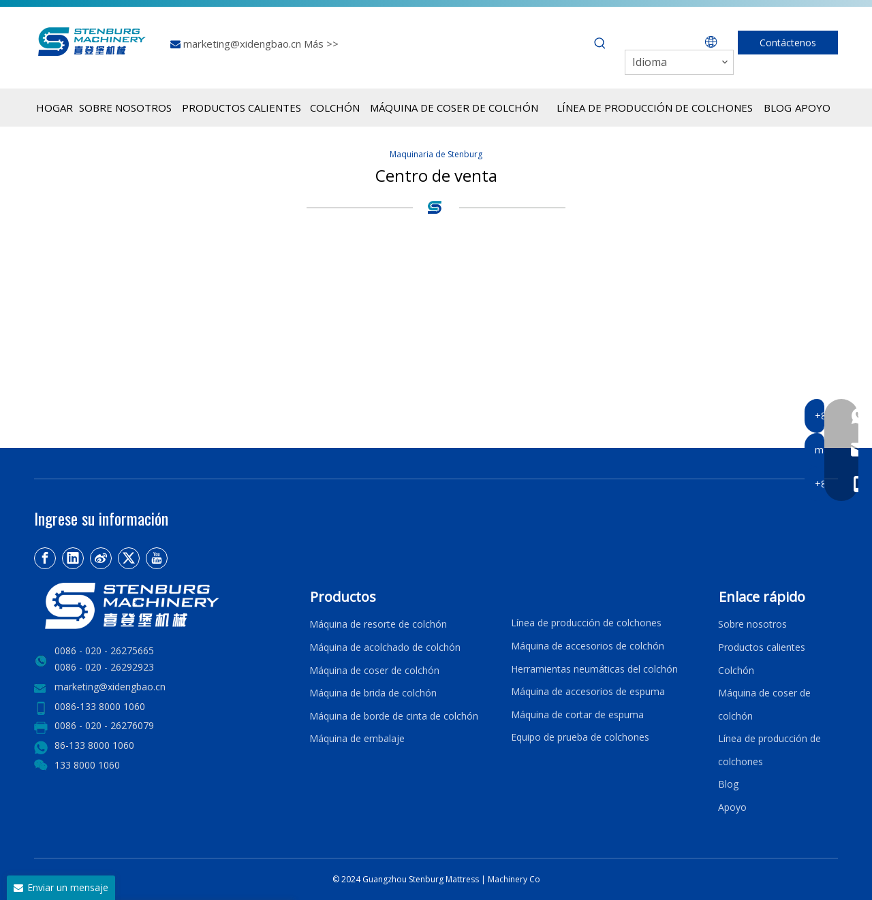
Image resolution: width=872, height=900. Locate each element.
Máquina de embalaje (357, 738)
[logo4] (436, 206)
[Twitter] (129, 558)
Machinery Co (514, 879)
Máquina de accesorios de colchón (587, 645)
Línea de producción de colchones (586, 622)
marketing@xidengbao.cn (243, 43)
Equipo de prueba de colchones (580, 736)
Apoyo (735, 807)
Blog (728, 783)
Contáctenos (788, 42)
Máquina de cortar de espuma (577, 714)
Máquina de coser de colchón (374, 670)
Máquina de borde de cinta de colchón (393, 715)
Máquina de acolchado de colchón (385, 647)
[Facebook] (45, 558)
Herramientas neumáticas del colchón (594, 668)
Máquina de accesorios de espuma (588, 691)
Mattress (463, 879)
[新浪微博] (101, 558)
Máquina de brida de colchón (373, 692)
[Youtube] (157, 558)
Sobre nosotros (752, 623)
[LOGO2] (163, 606)
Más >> (321, 43)
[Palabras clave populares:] (600, 43)
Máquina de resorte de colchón (378, 623)
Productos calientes (761, 647)
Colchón (736, 670)
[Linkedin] (73, 558)
